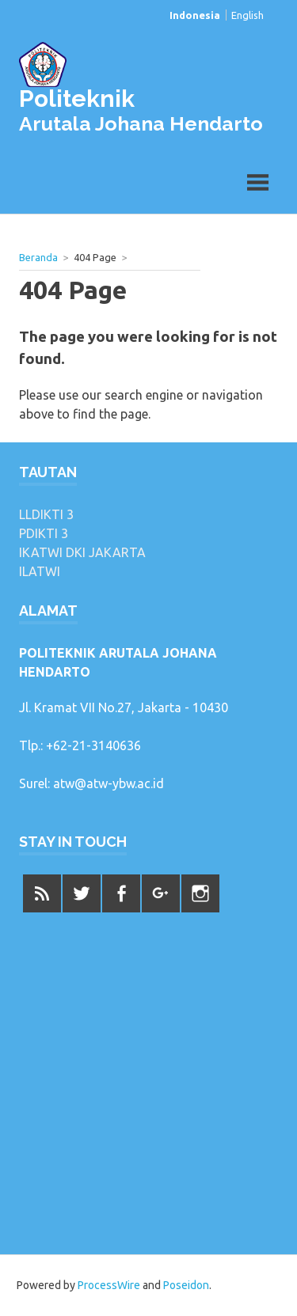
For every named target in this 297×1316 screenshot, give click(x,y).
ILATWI (39, 571)
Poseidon (186, 1285)
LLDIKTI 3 (46, 514)
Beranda (38, 257)
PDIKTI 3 (43, 533)
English (247, 15)
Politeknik (77, 98)
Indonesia (194, 15)
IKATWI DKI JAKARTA (82, 552)
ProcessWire (109, 1285)
